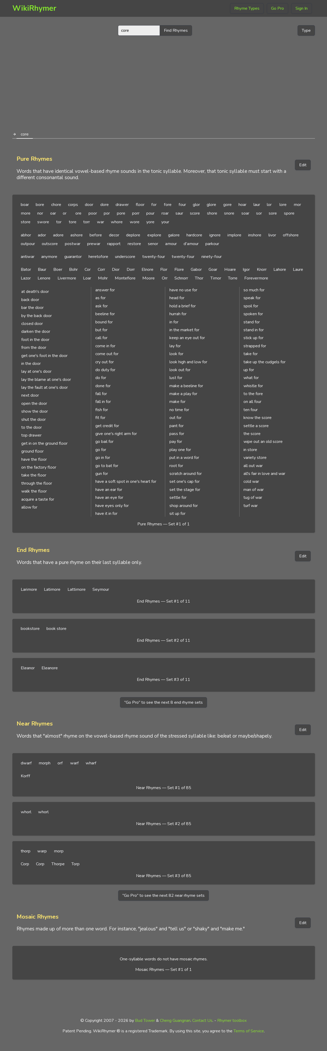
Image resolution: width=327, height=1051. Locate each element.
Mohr (103, 278)
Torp (75, 864)
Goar (213, 269)
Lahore (279, 269)
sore (273, 213)
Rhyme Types (246, 8)
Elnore (147, 269)
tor (58, 222)
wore (134, 222)
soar (245, 213)
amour (171, 244)
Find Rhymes (176, 30)
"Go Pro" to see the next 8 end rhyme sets (163, 702)
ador (42, 235)
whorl (26, 812)
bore (40, 205)
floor (140, 205)
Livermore (67, 278)
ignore (215, 235)
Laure (298, 269)
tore (72, 222)
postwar (72, 244)
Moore (148, 278)
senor (153, 244)
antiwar (27, 257)
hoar (242, 205)
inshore (254, 235)
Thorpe (58, 864)
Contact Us (202, 1020)
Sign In (301, 8)
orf (60, 763)
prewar (93, 244)
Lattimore (77, 589)
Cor (88, 269)
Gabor (196, 269)
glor (196, 205)
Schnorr (181, 278)
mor (297, 205)
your (165, 222)
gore (227, 205)
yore (150, 222)
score (195, 213)
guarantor (73, 257)
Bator (26, 269)
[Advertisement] (163, 81)
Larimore (29, 589)
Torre (232, 278)
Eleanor (28, 668)
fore (168, 205)
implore (234, 235)
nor (40, 213)
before (96, 235)
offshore (291, 235)
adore (58, 235)
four (182, 205)
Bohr (73, 269)
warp (42, 851)
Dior (116, 269)
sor (259, 213)
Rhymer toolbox (232, 1020)
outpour (28, 244)
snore (229, 213)
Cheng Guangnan (175, 1020)
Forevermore (256, 278)
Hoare (230, 269)
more (25, 213)
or (64, 213)
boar (25, 205)
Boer (57, 269)
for (154, 205)
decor (114, 235)
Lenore (44, 278)
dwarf (26, 763)
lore (283, 205)
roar (165, 213)
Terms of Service (248, 1031)
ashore (76, 235)
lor (269, 205)
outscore (50, 244)
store (25, 222)
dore (104, 205)
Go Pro (277, 8)
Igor (246, 269)
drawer (122, 205)
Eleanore (49, 668)
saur (179, 213)
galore (174, 235)
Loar (87, 278)
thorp (25, 851)
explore (154, 235)
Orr (165, 278)
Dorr (131, 269)
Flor (163, 269)
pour (150, 213)
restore (134, 244)
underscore (125, 257)
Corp (25, 864)
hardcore (194, 235)
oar (53, 213)
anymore (49, 257)
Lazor (26, 278)
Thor (199, 278)
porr (135, 213)
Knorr (262, 269)
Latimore (52, 589)
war (100, 222)
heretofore (98, 257)
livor (272, 235)
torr (86, 222)
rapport (114, 244)
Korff (25, 776)
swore (43, 222)
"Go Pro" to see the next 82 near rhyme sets (163, 895)
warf (74, 763)
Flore (179, 269)
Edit (303, 165)
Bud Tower (145, 1020)
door (89, 205)
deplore (133, 235)
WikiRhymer (34, 8)
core (25, 134)
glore (211, 205)
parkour (212, 244)
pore (121, 213)
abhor (26, 235)
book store (56, 628)
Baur (42, 269)
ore (78, 213)
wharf (91, 763)
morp (59, 851)
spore (289, 213)
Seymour (100, 589)
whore (117, 222)
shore (212, 213)
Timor (215, 278)
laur (256, 205)
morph (44, 763)
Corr (101, 269)
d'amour (191, 244)
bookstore (30, 628)
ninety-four (211, 257)
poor (93, 213)
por (107, 213)
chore (56, 205)
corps (73, 205)
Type (306, 30)
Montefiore (125, 278)
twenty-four (153, 257)
